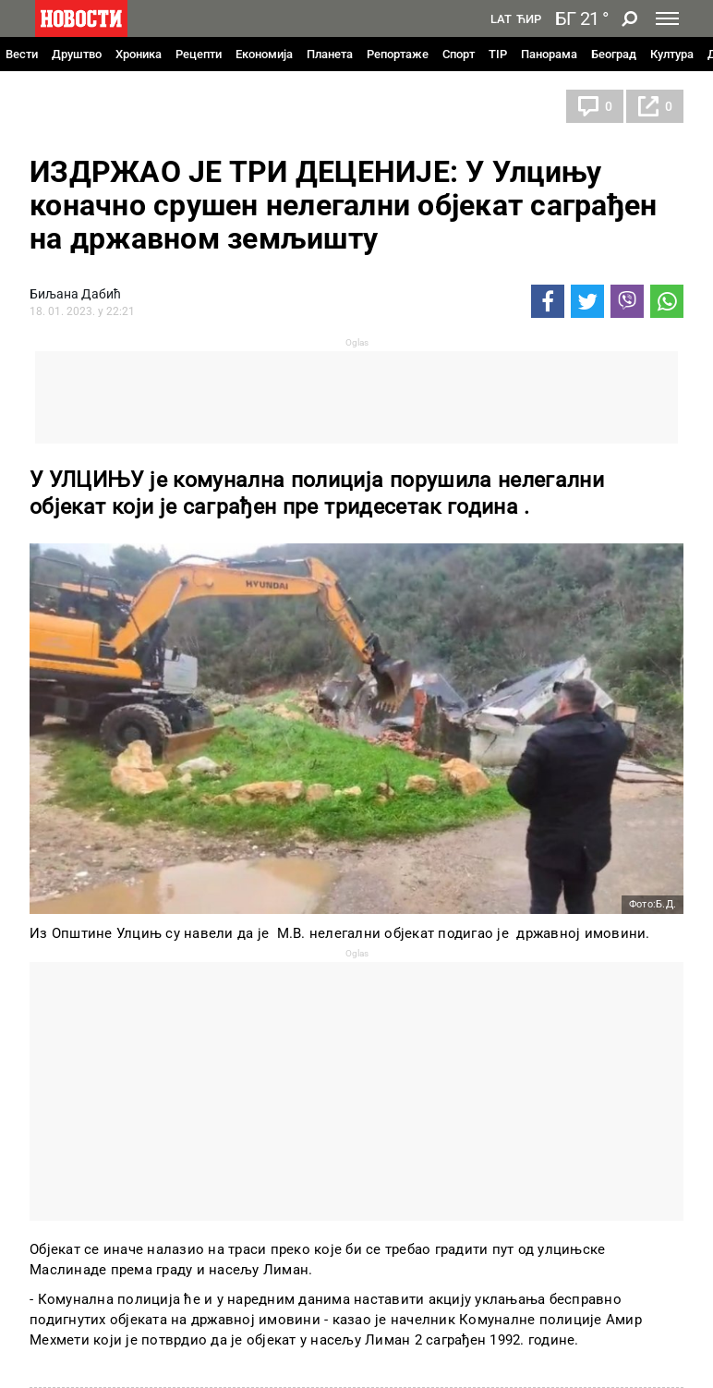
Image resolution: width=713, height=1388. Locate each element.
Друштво (77, 54)
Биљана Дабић (75, 293)
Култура (672, 54)
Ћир (528, 19)
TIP (498, 54)
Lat (501, 19)
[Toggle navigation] (667, 18)
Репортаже (398, 54)
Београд (613, 54)
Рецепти (198, 54)
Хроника (138, 54)
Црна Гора (79, 106)
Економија (264, 54)
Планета (330, 54)
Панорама (549, 54)
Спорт (458, 54)
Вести (22, 54)
